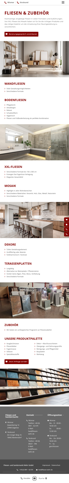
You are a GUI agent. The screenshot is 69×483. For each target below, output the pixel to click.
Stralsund (67, 234)
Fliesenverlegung (67, 224)
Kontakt (67, 219)
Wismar (67, 229)
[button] (24, 478)
